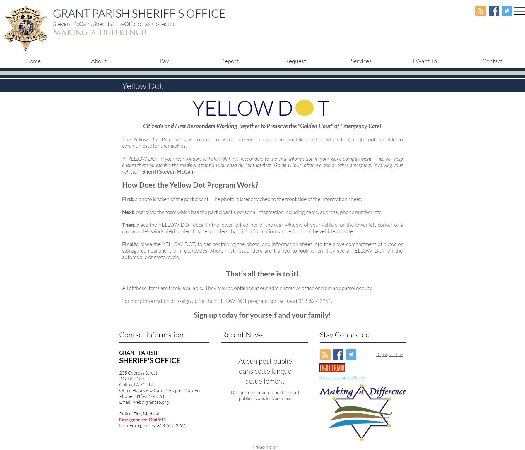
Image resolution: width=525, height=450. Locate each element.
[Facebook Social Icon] (494, 11)
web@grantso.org (151, 402)
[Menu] (519, 11)
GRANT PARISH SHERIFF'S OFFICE (139, 13)
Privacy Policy (265, 446)
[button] (164, 61)
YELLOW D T (261, 107)
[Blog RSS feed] (480, 11)
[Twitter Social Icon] (507, 11)
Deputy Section (389, 354)
